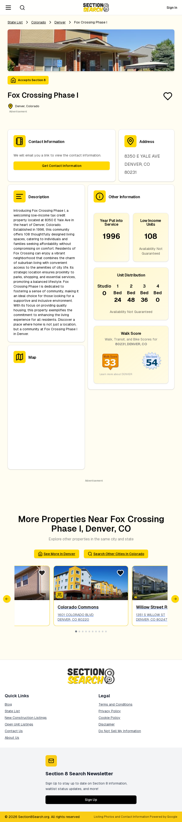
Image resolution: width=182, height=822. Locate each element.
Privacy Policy (110, 711)
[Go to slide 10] (106, 631)
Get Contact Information (62, 166)
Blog (8, 704)
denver (60, 22)
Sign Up (91, 800)
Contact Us (14, 731)
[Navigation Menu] (8, 7)
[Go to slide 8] (99, 631)
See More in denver (56, 553)
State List (15, 22)
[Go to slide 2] (79, 631)
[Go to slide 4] (86, 631)
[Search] (22, 7)
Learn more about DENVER (116, 374)
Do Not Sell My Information (120, 731)
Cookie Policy (109, 718)
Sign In (172, 7)
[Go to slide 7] (96, 631)
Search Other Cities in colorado (116, 553)
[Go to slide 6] (92, 631)
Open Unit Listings (19, 724)
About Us (12, 737)
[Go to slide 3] (82, 631)
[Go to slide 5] (89, 631)
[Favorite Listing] (167, 96)
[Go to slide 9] (102, 631)
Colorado (38, 22)
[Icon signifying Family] (59, 594)
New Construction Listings (26, 718)
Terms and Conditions (115, 704)
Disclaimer (107, 724)
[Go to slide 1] (76, 631)
